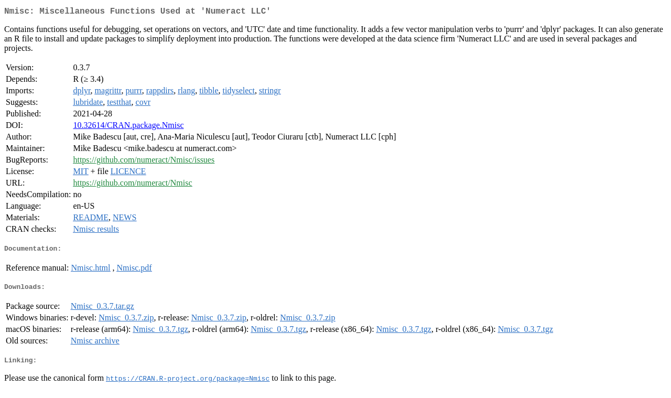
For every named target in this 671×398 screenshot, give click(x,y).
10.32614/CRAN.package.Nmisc (128, 127)
